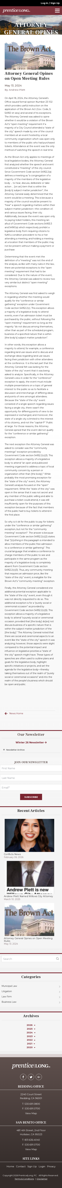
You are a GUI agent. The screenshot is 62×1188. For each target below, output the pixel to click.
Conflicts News (12, 854)
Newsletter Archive (15, 750)
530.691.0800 (32, 1103)
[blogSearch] (57, 959)
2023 (31, 1036)
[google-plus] (39, 1077)
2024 (31, 1032)
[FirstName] (31, 768)
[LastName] (31, 778)
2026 (31, 1025)
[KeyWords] (31, 958)
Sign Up (55, 3)
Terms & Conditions (24, 1179)
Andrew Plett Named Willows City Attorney (28, 896)
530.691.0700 (32, 1108)
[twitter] (31, 1077)
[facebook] (23, 1077)
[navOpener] (57, 10)
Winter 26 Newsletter (31, 742)
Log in (44, 3)
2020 (31, 1047)
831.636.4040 (32, 1139)
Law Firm (7, 996)
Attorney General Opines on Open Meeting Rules (28, 939)
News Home (16, 713)
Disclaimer (42, 1179)
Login (42, 1166)
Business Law (9, 1001)
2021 (31, 1043)
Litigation (7, 991)
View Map (31, 1113)
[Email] (31, 787)
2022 (31, 1039)
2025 (31, 1028)
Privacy (51, 1166)
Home (10, 1166)
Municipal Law (9, 986)
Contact (21, 1166)
